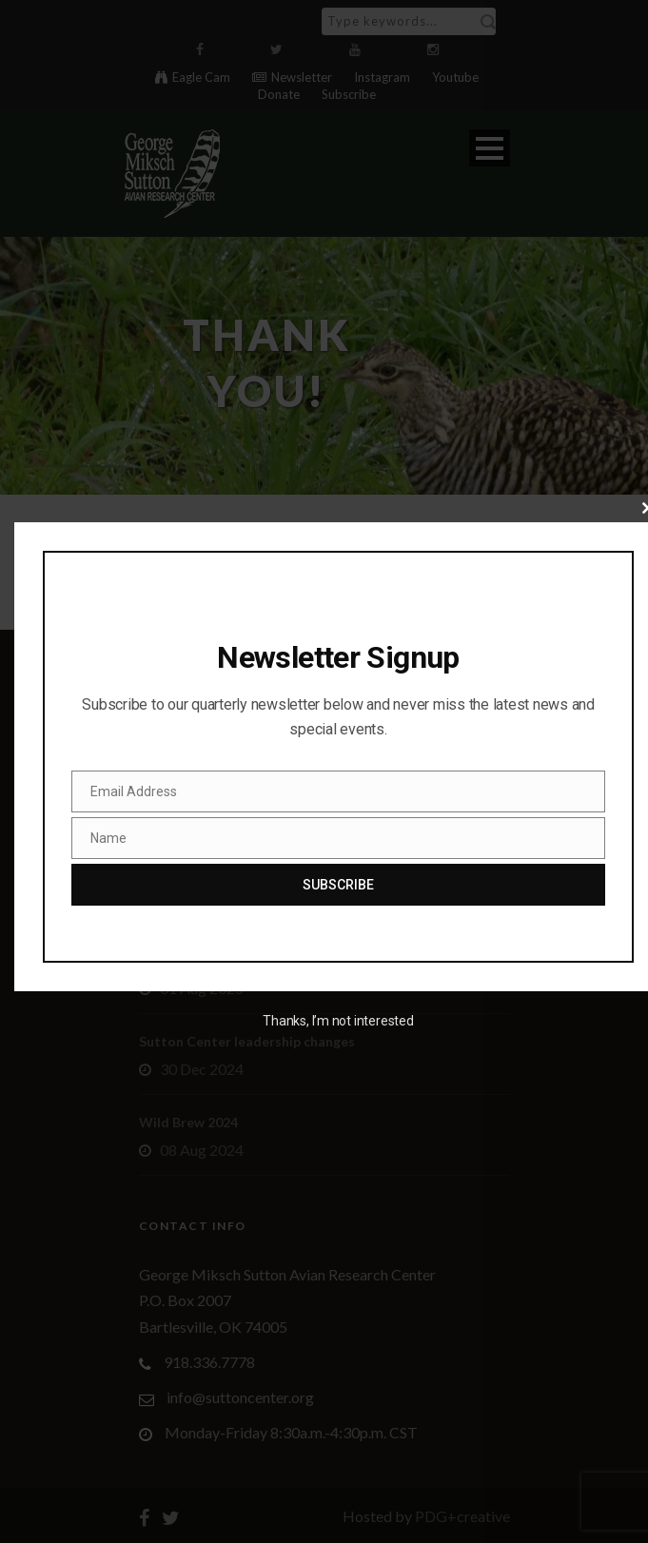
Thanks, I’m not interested (338, 1020)
